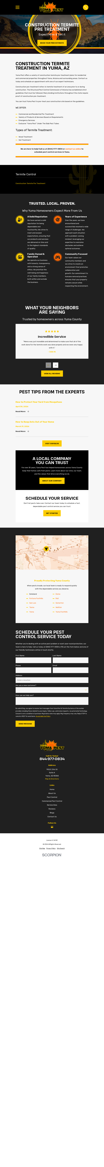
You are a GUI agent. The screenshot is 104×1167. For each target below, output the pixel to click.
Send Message (25, 723)
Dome (58, 594)
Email (55, 665)
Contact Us (52, 817)
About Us (52, 793)
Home (52, 789)
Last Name (57, 656)
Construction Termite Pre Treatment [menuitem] (30, 183)
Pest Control (52, 797)
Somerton (60, 603)
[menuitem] (42, 848)
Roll (57, 598)
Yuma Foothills (62, 612)
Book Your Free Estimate (52, 43)
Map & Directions (52, 779)
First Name (20, 656)
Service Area (52, 805)
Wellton (59, 607)
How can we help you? (25, 695)
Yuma (31, 612)
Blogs (52, 813)
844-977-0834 (52, 758)
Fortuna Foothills (36, 598)
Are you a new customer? (26, 685)
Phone (18, 665)
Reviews (52, 809)
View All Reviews (52, 373)
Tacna (31, 607)
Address (19, 675)
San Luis (32, 603)
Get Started (52, 513)
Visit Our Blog (52, 443)
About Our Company (52, 481)
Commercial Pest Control (52, 801)
